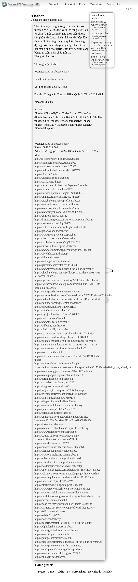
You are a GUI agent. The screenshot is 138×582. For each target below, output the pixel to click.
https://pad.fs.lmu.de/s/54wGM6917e (54, 397)
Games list (54, 4)
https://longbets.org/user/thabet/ (51, 386)
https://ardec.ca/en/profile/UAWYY (53, 481)
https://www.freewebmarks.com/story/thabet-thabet (62, 488)
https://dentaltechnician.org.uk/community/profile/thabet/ (65, 340)
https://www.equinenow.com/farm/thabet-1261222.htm (64, 477)
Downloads (96, 4)
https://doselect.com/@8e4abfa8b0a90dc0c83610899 (63, 503)
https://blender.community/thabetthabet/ (56, 450)
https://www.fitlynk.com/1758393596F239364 (59, 211)
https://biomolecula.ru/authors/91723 (54, 189)
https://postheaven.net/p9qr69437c (53, 223)
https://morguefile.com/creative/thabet (55, 162)
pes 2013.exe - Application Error (100, 58)
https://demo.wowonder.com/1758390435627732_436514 (65, 344)
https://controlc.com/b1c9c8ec (50, 215)
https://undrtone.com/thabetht (50, 318)
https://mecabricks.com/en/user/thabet (54, 238)
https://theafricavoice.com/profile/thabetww (58, 462)
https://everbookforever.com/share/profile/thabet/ (60, 393)
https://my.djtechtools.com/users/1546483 (56, 314)
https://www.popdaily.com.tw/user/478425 (57, 291)
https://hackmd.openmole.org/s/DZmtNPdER (58, 193)
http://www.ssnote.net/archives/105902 (55, 166)
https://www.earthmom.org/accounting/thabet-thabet (62, 249)
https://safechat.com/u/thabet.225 (52, 310)
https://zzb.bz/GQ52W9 (47, 515)
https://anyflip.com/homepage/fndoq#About (58, 549)
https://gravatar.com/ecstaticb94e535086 (56, 264)
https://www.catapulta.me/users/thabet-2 (56, 454)
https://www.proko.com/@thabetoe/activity (57, 545)
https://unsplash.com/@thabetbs (51, 177)
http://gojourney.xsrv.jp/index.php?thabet (56, 158)
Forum (82, 4)
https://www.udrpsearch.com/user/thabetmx (57, 204)
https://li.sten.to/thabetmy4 (48, 424)
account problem (100, 33)
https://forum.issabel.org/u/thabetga (53, 378)
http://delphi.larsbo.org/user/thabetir (53, 526)
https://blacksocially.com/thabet (51, 329)
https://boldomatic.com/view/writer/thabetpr (58, 465)
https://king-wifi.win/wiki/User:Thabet (55, 401)
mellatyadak (99, 64)
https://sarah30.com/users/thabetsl (52, 412)
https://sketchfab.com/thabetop (51, 253)
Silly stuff (69, 4)
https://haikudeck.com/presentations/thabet (57, 302)
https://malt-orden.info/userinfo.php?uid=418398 (60, 227)
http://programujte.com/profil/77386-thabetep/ (59, 390)
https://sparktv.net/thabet (47, 181)
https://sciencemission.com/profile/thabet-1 (57, 458)
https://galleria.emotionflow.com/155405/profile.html (63, 522)
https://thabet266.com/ (57, 71)
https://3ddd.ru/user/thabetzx (49, 511)
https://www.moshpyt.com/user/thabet (54, 234)
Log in (128, 8)
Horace (97, 53)
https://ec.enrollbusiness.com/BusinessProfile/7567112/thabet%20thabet (73, 295)
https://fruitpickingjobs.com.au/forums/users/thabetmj (63, 219)
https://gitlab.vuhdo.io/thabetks (51, 230)
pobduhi (98, 38)
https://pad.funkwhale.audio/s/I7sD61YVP (57, 170)
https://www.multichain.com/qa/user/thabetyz (59, 405)
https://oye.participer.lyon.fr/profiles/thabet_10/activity (64, 333)
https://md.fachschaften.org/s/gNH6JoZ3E (57, 242)
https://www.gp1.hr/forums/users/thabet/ (56, 530)
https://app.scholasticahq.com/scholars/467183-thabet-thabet (67, 469)
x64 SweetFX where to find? (99, 23)
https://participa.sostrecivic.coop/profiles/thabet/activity (64, 507)
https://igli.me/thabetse (46, 257)
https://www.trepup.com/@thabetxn (53, 534)
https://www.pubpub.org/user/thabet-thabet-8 (58, 375)
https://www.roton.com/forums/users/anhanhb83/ (60, 348)
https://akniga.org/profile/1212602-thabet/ (57, 196)
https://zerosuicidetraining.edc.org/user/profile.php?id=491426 (68, 541)
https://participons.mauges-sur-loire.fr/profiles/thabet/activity (67, 496)
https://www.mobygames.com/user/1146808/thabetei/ (63, 371)
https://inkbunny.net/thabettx (49, 325)
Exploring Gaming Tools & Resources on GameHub (101, 45)
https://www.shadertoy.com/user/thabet (55, 431)
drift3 (96, 29)
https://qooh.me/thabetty (47, 518)
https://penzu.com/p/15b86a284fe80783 (55, 409)
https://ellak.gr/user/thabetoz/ (50, 556)
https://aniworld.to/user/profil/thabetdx (55, 246)
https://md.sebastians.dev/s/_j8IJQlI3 (54, 382)
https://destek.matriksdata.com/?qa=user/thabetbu (61, 185)
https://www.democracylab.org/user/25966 (57, 553)
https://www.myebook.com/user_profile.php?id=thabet (64, 268)
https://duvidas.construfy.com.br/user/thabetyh (59, 447)
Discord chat (113, 4)
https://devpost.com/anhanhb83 (51, 500)
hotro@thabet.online (54, 79)
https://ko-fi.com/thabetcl (48, 352)
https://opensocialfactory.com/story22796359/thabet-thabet (66, 280)
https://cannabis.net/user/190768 (52, 443)
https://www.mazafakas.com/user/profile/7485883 (61, 492)
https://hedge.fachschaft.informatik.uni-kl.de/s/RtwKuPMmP (67, 299)
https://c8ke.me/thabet (46, 174)
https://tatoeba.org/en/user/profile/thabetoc (57, 200)
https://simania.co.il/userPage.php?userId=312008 (61, 337)
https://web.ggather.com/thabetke (52, 261)
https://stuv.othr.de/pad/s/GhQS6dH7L (55, 306)
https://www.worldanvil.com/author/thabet (57, 208)
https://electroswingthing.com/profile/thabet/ (58, 484)
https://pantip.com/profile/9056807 (53, 537)
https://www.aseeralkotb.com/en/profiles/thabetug (61, 428)
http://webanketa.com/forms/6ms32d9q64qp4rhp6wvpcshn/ (66, 473)
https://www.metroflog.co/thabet (52, 321)
